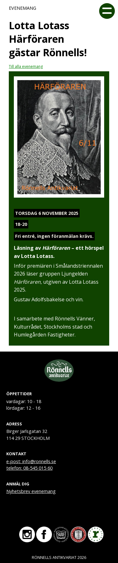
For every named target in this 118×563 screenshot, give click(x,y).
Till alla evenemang (26, 66)
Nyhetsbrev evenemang (31, 491)
